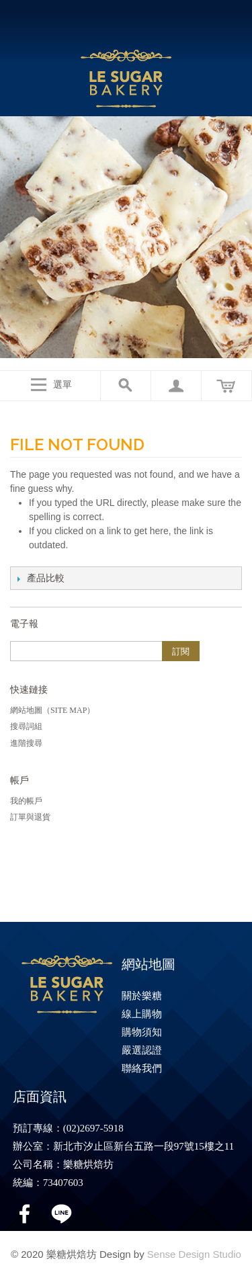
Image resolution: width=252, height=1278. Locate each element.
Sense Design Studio (194, 1254)
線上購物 (142, 1014)
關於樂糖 (142, 995)
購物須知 (142, 1032)
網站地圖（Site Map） (52, 710)
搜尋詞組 (26, 726)
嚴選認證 (142, 1050)
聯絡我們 (142, 1068)
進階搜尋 (26, 743)
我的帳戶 (26, 801)
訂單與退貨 (30, 817)
